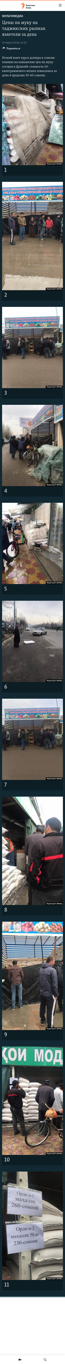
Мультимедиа (12, 16)
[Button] (11, 49)
